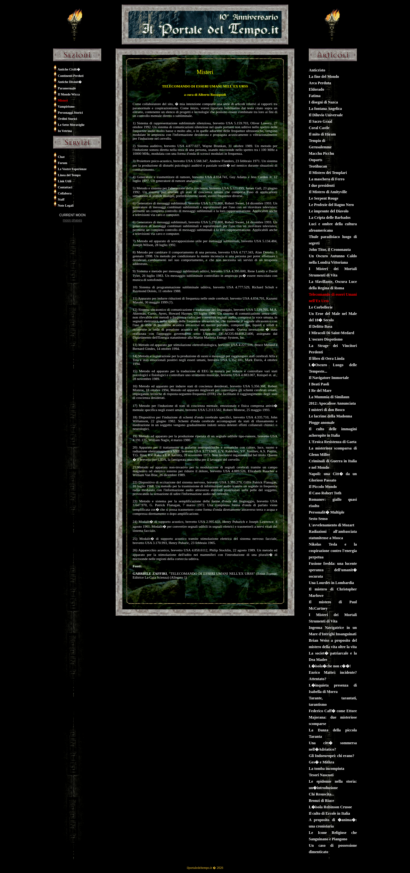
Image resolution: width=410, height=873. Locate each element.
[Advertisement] (72, 266)
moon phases (72, 220)
